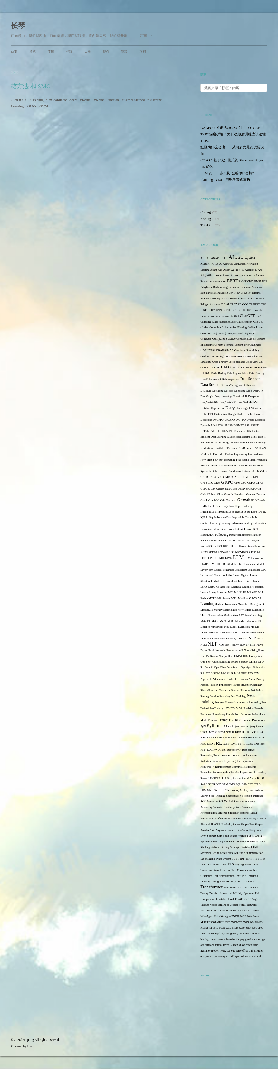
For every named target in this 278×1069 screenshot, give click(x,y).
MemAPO (238, 615)
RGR (261, 737)
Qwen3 (212, 731)
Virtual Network (248, 904)
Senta (239, 807)
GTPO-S (205, 488)
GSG (243, 482)
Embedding (207, 442)
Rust (260, 778)
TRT (202, 864)
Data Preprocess (230, 379)
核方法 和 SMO (31, 86)
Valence (204, 904)
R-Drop (236, 731)
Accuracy (228, 263)
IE (264, 511)
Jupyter (255, 540)
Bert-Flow (234, 292)
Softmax (211, 835)
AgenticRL (251, 269)
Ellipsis (262, 436)
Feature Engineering (236, 454)
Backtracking (220, 287)
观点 (106, 52)
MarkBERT (206, 609)
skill (232, 956)
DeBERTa (205, 390)
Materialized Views (234, 609)
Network (220, 650)
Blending (235, 298)
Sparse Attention (239, 835)
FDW (255, 448)
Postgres (220, 702)
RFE (255, 737)
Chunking (205, 321)
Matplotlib (258, 609)
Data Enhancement (210, 379)
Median (228, 615)
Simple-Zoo (247, 824)
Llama (256, 581)
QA (223, 726)
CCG (245, 304)
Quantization (241, 726)
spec (237, 956)
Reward (204, 778)
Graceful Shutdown (234, 494)
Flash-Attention (258, 459)
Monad (204, 632)
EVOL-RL (215, 431)
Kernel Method (134, 100)
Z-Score (220, 927)
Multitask (219, 638)
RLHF (226, 743)
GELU (212, 476)
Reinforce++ (207, 766)
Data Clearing (256, 373)
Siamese (261, 818)
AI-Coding (241, 258)
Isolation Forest (208, 540)
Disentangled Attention (248, 408)
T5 (233, 858)
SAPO (203, 784)
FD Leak (246, 448)
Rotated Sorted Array (244, 778)
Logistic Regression (253, 586)
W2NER (234, 916)
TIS (255, 858)
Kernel (86, 100)
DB (234, 367)
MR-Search (223, 598)
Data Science (250, 379)
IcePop (210, 517)
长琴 (18, 26)
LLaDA (204, 564)
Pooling (204, 696)
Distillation (220, 414)
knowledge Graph (248, 944)
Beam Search (220, 292)
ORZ (245, 656)
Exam (233, 448)
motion (215, 950)
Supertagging (207, 858)
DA (211, 367)
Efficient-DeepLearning (213, 436)
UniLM (232, 893)
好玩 (69, 52)
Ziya (222, 933)
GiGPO (252, 488)
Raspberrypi (248, 749)
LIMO (220, 558)
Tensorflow (219, 870)
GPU (210, 482)
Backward (234, 287)
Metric (215, 621)
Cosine (249, 356)
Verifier (234, 904)
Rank (223, 749)
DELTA (249, 367)
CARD (237, 304)
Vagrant (256, 899)
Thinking (206, 225)
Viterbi (232, 910)
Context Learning (223, 344)
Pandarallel (232, 679)
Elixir (254, 436)
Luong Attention (218, 592)
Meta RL (205, 621)
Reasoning (206, 755)
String (215, 852)
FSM (203, 454)
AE (208, 258)
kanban (234, 944)
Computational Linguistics (241, 333)
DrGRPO (241, 419)
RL (219, 743)
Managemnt (256, 604)
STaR (210, 790)
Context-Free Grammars (248, 344)
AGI (224, 258)
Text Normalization (224, 875)
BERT (232, 281)
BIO (240, 281)
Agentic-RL (237, 269)
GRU (237, 482)
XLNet (204, 927)
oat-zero (236, 950)
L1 (258, 551)
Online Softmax (239, 661)
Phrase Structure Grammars (215, 690)
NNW (235, 644)
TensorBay (206, 870)
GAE (253, 471)
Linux (241, 581)
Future (246, 471)
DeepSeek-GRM (209, 402)
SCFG (211, 784)
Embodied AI (237, 442)
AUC (219, 263)
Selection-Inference (252, 795)
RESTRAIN (245, 737)
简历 (51, 52)
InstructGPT (251, 529)
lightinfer (205, 950)
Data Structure (211, 385)
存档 (142, 52)
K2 (214, 546)
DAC (217, 367)
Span (226, 835)
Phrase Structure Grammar (247, 684)
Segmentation (233, 795)
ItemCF (222, 540)
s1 (227, 956)
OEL (230, 656)
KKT (226, 546)
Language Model (254, 564)
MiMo (231, 621)
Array (218, 275)
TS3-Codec (212, 864)
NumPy (204, 656)
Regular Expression (242, 761)
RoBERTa (215, 778)
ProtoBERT (235, 719)
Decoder (228, 390)
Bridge (204, 304)
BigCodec (205, 298)
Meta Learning (253, 615)
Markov (218, 609)
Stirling (226, 847)
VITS (248, 899)
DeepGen (258, 390)
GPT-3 (256, 476)
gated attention (253, 939)
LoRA (203, 586)
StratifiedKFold (249, 847)
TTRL (222, 864)
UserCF (232, 899)
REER (218, 737)
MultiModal (206, 638)
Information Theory (223, 529)
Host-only (247, 506)
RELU (226, 737)
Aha (260, 269)
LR (223, 564)
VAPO (241, 899)
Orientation (259, 667)
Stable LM (252, 841)
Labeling (239, 564)
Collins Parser (255, 327)
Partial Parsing (256, 679)
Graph (203, 500)
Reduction (205, 761)
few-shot (231, 939)
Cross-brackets (237, 361)
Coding (205, 212)
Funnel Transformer (231, 471)
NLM (203, 644)
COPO (226, 310)
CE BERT (254, 304)
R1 (244, 732)
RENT (234, 737)
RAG (203, 737)
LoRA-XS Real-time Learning (224, 586)
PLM (237, 673)
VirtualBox (206, 910)
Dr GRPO (218, 419)
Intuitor (256, 534)
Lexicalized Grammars (212, 575)
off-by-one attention (252, 950)
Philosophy (225, 684)
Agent (226, 269)
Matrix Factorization (211, 615)
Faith (209, 454)
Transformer (211, 887)
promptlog (219, 956)
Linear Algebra (241, 575)
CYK (250, 310)
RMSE (249, 743)
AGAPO (215, 258)
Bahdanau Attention (251, 287)
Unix (258, 893)
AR (214, 263)
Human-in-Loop (225, 511)
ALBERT (205, 263)
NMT (228, 644)
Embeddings (222, 442)
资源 (124, 52)
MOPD (213, 598)
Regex (227, 761)
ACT (203, 258)
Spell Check (255, 835)
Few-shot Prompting (224, 459)
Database (251, 385)
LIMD (212, 558)
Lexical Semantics (224, 569)
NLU (221, 644)
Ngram (230, 650)
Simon (236, 824)
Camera (204, 316)
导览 (32, 52)
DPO (207, 373)
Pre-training (233, 708)
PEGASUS (227, 673)
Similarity (226, 824)
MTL (234, 598)
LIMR (228, 558)
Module (255, 626)
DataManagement (235, 385)
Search (204, 795)
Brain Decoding (256, 298)
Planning (245, 690)
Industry (226, 523)
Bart (202, 292)
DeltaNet (205, 408)
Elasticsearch (234, 436)
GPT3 (203, 482)
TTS (231, 864)
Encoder (250, 442)
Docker (241, 414)
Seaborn (259, 790)
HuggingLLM (208, 511)
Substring (239, 852)
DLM (257, 367)
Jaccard (232, 540)
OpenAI (209, 667)
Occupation (255, 656)
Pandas (243, 679)
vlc (260, 956)
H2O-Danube (258, 500)
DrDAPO (230, 419)
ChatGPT (247, 315)
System (227, 858)
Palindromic (219, 679)
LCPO (203, 558)
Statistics (215, 847)
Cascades (215, 316)
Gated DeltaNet (238, 488)
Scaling (234, 790)
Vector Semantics (219, 904)
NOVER (244, 644)
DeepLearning (223, 396)
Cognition (215, 327)
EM (227, 425)
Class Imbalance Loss (224, 321)
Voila (217, 916)
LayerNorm (206, 569)
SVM (44, 106)
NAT (245, 638)
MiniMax (240, 621)
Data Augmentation (237, 373)
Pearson (214, 684)
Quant (229, 726)
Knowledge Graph (245, 551)
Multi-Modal (257, 632)
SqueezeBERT (228, 841)
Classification (244, 321)
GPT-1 (240, 476)
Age (220, 269)
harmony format (213, 944)
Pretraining (218, 714)
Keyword (223, 551)
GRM (217, 482)
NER (252, 638)
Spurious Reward (209, 841)
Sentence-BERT (248, 812)
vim (256, 956)
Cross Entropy (220, 361)
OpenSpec (246, 667)
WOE (243, 916)
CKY (212, 310)
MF (249, 592)
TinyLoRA (237, 881)
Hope (238, 506)
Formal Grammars (211, 465)
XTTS (212, 927)
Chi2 (258, 316)
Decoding (239, 390)
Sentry (252, 818)
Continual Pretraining (246, 350)
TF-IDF (240, 858)
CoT (261, 321)
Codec (204, 327)
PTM (257, 673)
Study (223, 852)
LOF (217, 564)
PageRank (205, 679)
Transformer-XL (232, 887)
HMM (203, 506)
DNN (264, 367)
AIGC (252, 258)
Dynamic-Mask (208, 425)
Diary (230, 407)
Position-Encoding (220, 696)
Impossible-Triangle (243, 517)
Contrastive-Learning (212, 356)
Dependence (217, 408)
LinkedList (231, 581)
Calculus (258, 310)
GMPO (227, 476)
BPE (264, 281)
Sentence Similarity (228, 812)
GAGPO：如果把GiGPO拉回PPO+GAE (230, 128)
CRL (239, 310)
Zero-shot (257, 927)
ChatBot (234, 316)
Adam (213, 269)
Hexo (30, 1046)
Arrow (225, 275)
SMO (32, 106)
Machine (243, 598)
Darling (222, 373)
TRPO (261, 858)
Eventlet (218, 448)
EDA (221, 425)
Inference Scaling (241, 523)
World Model (257, 921)
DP (202, 373)
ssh (242, 956)
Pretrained (205, 714)
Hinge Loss (228, 506)
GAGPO (261, 471)
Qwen (203, 731)
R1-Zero (253, 732)
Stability (241, 841)
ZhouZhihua (207, 933)
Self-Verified (226, 801)
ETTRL (204, 431)
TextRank (252, 875)
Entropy (261, 442)
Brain (244, 298)
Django (232, 414)
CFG (263, 304)
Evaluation (206, 448)
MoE (226, 626)
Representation (221, 772)
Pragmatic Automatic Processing (243, 702)
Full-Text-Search (243, 465)
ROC (210, 749)
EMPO (240, 425)
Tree (244, 887)
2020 (14, 73)
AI (231, 257)
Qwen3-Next (223, 731)
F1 (239, 448)
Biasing (256, 292)
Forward (228, 465)
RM (232, 744)
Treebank (253, 887)
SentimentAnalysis (238, 818)
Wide (227, 921)
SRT (250, 784)
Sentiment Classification (213, 818)
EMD (232, 425)
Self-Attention (209, 801)
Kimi (232, 551)
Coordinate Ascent (64, 100)
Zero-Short (232, 927)
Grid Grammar (228, 500)
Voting (224, 916)
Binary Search (220, 298)
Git (259, 488)
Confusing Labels (246, 338)
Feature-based (255, 454)
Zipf (217, 933)
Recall (216, 755)
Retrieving (259, 772)
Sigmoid (205, 824)
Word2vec (236, 921)
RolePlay (227, 778)
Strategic (235, 847)
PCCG (209, 673)
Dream (250, 419)
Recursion (251, 755)
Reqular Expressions (242, 772)
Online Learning (221, 661)
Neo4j (211, 650)
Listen (248, 581)
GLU (219, 476)
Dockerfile (206, 419)
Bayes (209, 292)
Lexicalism (241, 569)
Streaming (205, 852)
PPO (250, 673)
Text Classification (242, 870)
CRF (233, 310)
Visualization (220, 910)
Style (230, 852)
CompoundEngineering (213, 333)
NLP (213, 644)
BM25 (257, 281)
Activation (239, 263)
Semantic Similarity (224, 807)
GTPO (259, 482)
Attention (236, 275)
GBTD (204, 476)
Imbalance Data (223, 517)
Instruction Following (214, 535)
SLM (225, 784)
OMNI (238, 656)
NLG (260, 638)
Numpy (223, 656)
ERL (247, 425)
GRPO (227, 482)
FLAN (262, 448)
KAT (219, 546)
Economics (240, 431)
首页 (14, 52)
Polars (259, 690)
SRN (244, 784)
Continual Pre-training (216, 350)
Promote (212, 719)
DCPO (240, 367)
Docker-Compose (254, 414)
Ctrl (261, 361)
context (213, 939)
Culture (204, 367)
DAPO (226, 367)
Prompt (223, 720)
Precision (249, 708)
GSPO (251, 482)
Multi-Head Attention (237, 632)
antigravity (232, 933)
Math (248, 609)
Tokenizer (249, 881)
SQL (238, 784)
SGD (218, 784)
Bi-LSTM (246, 292)
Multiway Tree (234, 638)
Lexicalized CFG (257, 569)
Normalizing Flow (254, 650)
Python (214, 725)
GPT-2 (248, 476)
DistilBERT (206, 414)
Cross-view (252, 361)
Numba (214, 656)
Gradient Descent (255, 494)
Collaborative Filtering (234, 327)
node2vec (225, 950)
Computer (205, 338)
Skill (212, 830)
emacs (221, 939)
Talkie (248, 864)
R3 (261, 731)
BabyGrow (206, 287)
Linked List (217, 581)
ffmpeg (240, 939)
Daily (214, 373)
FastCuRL (218, 454)
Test (228, 870)
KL (232, 546)
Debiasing (217, 390)
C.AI (226, 304)
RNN (203, 749)
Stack (262, 841)
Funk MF (214, 471)
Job (248, 540)
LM (212, 564)
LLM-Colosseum (254, 558)
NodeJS (239, 650)
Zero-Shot (245, 927)
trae (251, 956)
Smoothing (248, 830)
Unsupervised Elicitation (213, 899)
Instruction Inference (240, 534)
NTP (252, 644)
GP (234, 476)
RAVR (210, 737)
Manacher (243, 604)
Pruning (247, 719)
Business (214, 304)
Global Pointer (208, 494)
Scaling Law (247, 790)
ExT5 (227, 448)
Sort (219, 835)
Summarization (254, 852)
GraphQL (214, 500)
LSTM (229, 564)
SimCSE (215, 824)
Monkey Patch (217, 632)
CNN (219, 310)
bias (257, 933)
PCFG (216, 673)
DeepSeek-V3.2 (228, 402)
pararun (209, 956)
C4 (231, 304)
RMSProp (259, 743)
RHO (203, 743)
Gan (213, 488)
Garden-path (223, 488)
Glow (220, 494)
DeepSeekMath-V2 (248, 402)
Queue (259, 726)
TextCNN (241, 875)
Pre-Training (216, 708)
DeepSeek (254, 396)
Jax (244, 540)
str (246, 956)
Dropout (260, 419)
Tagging (239, 864)
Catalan (225, 316)
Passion (204, 684)
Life (229, 575)
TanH (255, 864)
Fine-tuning (242, 459)
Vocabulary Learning (248, 910)
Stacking (205, 847)
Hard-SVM (214, 506)
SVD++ (218, 790)
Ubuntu (223, 893)
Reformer (217, 761)
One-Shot (205, 661)
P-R (202, 673)
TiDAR (226, 881)
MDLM (232, 592)
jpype (226, 944)
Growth (244, 500)
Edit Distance (254, 431)
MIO (254, 592)
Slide (239, 830)
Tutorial (213, 893)
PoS (253, 690)
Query (252, 726)
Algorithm (207, 275)
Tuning (204, 893)
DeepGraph (206, 396)
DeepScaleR (240, 396)
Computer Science (223, 339)
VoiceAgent (206, 916)
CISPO (204, 310)
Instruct (239, 529)
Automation (219, 281)
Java (238, 540)
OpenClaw (220, 667)
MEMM (241, 592)
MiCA (223, 621)
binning (204, 939)
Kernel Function (107, 100)
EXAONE (227, 431)
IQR (202, 517)
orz (202, 956)
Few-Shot (206, 459)
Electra (246, 436)
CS (244, 310)
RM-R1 (240, 743)
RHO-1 (211, 743)
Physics (235, 690)
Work (246, 921)
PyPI (203, 726)
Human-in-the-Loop (246, 511)
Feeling (38, 100)
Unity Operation (245, 893)
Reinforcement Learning (228, 766)
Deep (249, 390)
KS (236, 546)
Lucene (204, 592)
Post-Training (238, 696)
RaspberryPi (234, 749)
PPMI (244, 673)
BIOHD (249, 281)
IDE (260, 511)
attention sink (246, 933)
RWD (216, 749)
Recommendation (233, 755)
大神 (87, 52)
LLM (238, 557)
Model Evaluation (240, 626)
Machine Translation (225, 604)
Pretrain (259, 708)
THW (248, 858)
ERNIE (255, 425)
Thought (216, 881)
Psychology (259, 719)
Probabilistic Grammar (238, 714)
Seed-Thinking (217, 795)
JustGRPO (206, 546)
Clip (255, 321)
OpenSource (233, 667)
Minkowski (217, 626)
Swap (219, 858)
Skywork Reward (225, 830)
